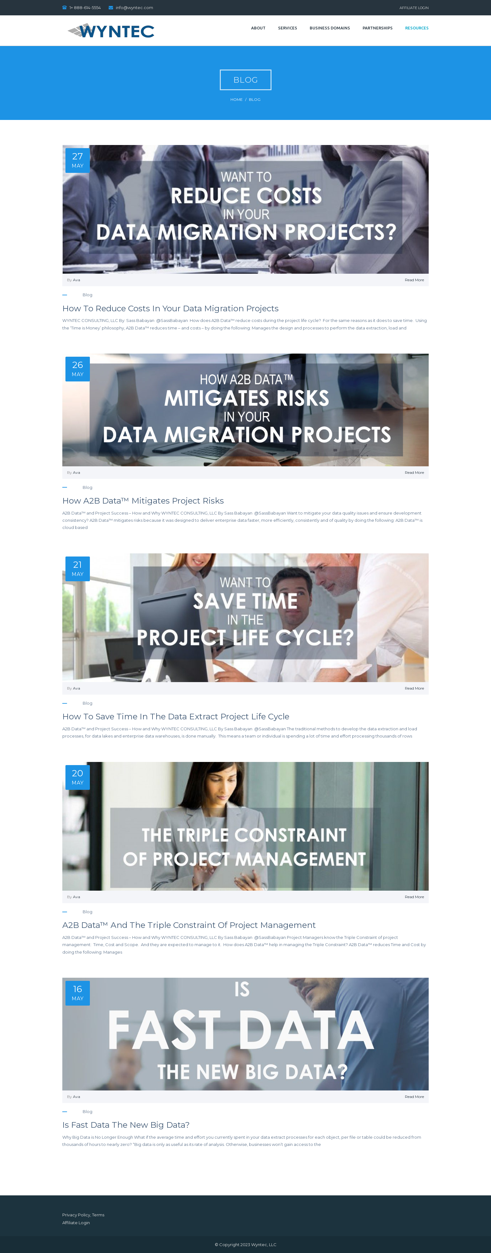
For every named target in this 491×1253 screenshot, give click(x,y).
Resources (417, 28)
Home (236, 99)
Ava (76, 279)
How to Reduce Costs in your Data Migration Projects (170, 308)
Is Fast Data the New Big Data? (126, 1125)
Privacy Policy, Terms (83, 1214)
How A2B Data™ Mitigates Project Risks (143, 501)
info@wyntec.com (134, 7)
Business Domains (330, 28)
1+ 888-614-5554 (85, 7)
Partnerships (378, 28)
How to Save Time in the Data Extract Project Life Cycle (175, 717)
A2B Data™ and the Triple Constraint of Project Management (189, 925)
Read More (414, 279)
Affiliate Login (414, 8)
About (258, 28)
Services (287, 28)
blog (255, 99)
